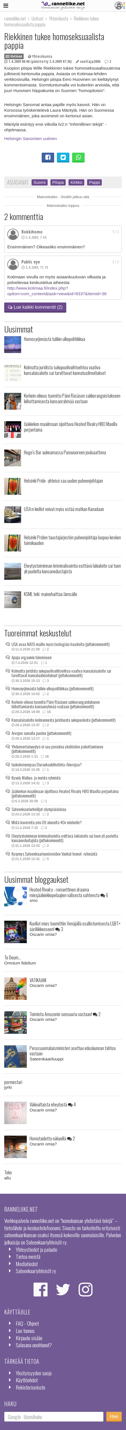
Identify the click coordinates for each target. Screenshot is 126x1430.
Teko (8, 1172)
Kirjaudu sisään (29, 1338)
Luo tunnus (25, 1330)
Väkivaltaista (53, 1104)
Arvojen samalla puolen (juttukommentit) (41, 733)
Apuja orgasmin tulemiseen (32, 657)
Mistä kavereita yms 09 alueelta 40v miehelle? (47, 822)
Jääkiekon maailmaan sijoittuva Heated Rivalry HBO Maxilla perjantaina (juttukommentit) (65, 793)
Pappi (94, 182)
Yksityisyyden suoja (34, 1373)
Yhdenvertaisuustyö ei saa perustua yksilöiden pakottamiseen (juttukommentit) (57, 748)
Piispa (58, 182)
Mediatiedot (27, 1264)
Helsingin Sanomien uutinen (30, 138)
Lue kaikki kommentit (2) (35, 307)
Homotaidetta (52, 1138)
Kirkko (76, 182)
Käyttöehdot (27, 1380)
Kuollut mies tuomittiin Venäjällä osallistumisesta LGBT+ (75, 926)
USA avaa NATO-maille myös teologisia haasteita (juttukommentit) (61, 644)
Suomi (40, 182)
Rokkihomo (32, 232)
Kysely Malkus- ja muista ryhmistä (36, 777)
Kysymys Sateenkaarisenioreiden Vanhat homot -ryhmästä (54, 854)
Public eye (30, 262)
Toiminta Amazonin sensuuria (65, 1013)
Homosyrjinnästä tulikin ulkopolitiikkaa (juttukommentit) (53, 688)
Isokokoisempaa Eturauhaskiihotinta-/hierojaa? (47, 764)
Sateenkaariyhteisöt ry (36, 1271)
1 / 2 (115, 231)
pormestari (13, 1081)
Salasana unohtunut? (34, 1345)
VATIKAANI (38, 980)
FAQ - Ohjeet (27, 1323)
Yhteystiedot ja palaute (36, 1249)
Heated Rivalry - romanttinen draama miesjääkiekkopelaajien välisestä (69, 892)
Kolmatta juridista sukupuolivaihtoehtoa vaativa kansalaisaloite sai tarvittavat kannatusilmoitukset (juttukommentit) (61, 673)
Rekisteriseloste (30, 1387)
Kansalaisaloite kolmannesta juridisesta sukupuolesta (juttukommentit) (64, 720)
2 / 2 (115, 261)
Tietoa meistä (28, 1256)
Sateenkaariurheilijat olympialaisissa (39, 809)
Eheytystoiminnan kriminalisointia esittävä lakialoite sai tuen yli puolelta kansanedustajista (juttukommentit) (65, 838)
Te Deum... (12, 957)
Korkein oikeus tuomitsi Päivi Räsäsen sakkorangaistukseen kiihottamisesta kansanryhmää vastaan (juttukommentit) (56, 704)
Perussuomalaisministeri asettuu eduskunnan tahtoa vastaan (73, 1050)
